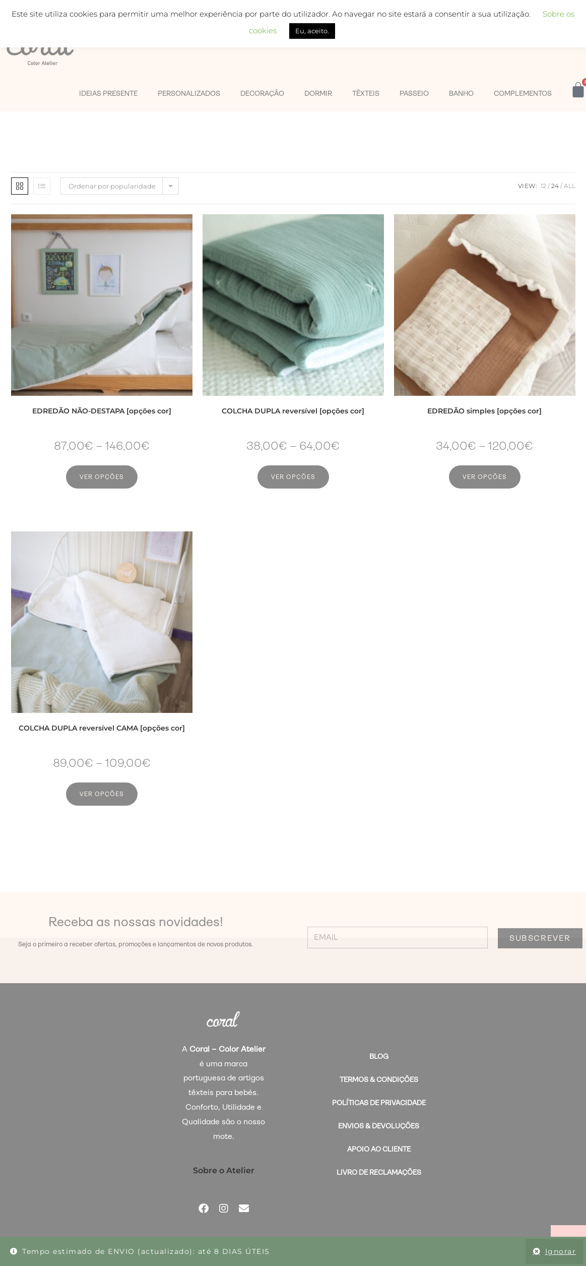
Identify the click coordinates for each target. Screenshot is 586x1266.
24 (555, 186)
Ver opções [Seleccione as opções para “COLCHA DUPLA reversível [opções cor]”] (293, 476)
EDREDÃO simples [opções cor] (484, 410)
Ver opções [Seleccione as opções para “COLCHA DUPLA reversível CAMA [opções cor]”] (102, 794)
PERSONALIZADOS (189, 93)
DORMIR (318, 93)
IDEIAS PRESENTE (108, 93)
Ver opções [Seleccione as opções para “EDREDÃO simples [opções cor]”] (485, 476)
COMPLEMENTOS (523, 93)
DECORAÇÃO (262, 93)
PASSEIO (414, 93)
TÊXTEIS (365, 93)
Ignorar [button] (560, 1251)
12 (543, 186)
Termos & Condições (379, 1079)
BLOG (378, 1056)
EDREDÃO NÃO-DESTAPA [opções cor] (101, 410)
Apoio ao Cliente (379, 1149)
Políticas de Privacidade (379, 1103)
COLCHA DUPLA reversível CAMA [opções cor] (102, 728)
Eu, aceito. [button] (312, 31)
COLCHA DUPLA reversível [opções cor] (293, 410)
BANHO (461, 93)
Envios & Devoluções (378, 1126)
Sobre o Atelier (223, 1170)
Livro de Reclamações (379, 1172)
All (569, 186)
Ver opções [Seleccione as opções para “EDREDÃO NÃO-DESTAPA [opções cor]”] (102, 476)
